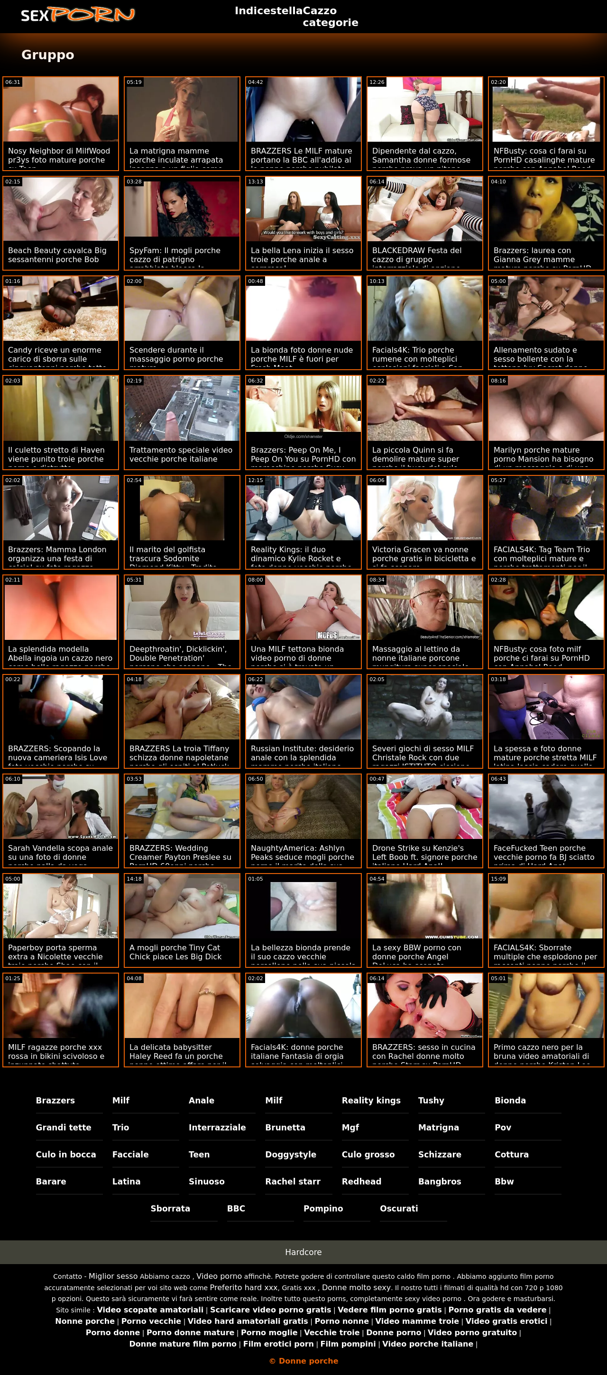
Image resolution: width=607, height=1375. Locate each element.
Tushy (431, 1100)
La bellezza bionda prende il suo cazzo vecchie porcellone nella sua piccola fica (303, 961)
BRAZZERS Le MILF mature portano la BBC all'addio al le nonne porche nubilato (301, 159)
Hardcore (303, 1252)
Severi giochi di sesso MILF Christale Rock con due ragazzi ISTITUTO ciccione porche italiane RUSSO (423, 762)
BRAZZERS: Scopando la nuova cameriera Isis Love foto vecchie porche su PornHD (57, 762)
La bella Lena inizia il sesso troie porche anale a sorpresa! (302, 259)
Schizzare (439, 1154)
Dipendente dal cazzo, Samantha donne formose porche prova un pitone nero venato (421, 164)
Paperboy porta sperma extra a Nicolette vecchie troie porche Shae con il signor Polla (55, 961)
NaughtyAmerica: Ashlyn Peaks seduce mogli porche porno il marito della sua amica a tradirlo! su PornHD (303, 862)
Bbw (504, 1181)
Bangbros (439, 1181)
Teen (199, 1154)
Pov (503, 1127)
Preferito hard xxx (244, 1287)
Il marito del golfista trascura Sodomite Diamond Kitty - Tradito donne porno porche (173, 563)
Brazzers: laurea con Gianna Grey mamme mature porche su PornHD (542, 259)
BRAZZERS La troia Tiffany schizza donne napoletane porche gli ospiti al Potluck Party (179, 762)
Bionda (510, 1100)
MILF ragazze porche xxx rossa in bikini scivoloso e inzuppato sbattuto (56, 1056)
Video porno (219, 1276)
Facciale (130, 1154)
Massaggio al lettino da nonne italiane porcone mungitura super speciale (420, 658)
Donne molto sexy (356, 1287)
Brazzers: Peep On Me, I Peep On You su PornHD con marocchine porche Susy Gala (303, 464)
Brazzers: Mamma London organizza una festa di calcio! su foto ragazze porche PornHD (57, 563)
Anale (201, 1100)
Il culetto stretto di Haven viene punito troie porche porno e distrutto (56, 459)
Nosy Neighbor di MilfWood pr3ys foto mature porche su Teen (59, 159)
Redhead (362, 1181)
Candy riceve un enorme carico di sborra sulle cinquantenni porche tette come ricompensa (57, 364)
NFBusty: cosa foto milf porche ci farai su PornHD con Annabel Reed (542, 658)
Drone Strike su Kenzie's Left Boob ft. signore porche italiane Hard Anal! (425, 857)
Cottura (512, 1154)
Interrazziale (217, 1127)
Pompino (323, 1208)
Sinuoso (207, 1181)
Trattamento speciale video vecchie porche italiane (180, 455)
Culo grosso (368, 1154)
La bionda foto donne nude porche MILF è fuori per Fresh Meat (302, 359)
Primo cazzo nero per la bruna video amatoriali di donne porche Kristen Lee (542, 1056)
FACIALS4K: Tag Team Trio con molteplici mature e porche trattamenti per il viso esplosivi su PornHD (542, 563)
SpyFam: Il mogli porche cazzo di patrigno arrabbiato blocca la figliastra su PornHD (175, 264)
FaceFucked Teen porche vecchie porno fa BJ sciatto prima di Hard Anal (544, 857)
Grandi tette (64, 1127)
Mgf (350, 1127)
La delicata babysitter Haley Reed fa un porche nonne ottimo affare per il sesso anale (178, 1061)
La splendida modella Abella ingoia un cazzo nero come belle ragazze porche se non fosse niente (60, 663)
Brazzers (55, 1100)
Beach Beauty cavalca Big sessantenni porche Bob (57, 255)
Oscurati (399, 1208)
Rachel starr (293, 1181)
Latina (126, 1181)
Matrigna (438, 1127)
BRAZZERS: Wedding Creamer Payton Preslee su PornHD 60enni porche (180, 857)
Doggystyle (290, 1154)
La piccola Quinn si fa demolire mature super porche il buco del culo (415, 459)
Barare (51, 1181)
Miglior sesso (113, 1276)
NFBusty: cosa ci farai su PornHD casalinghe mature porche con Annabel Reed (544, 159)
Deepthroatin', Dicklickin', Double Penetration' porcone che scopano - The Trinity (180, 663)
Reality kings (371, 1100)
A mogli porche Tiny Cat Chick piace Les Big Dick (175, 952)
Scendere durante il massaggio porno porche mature (176, 359)
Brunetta (285, 1127)
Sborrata (170, 1208)
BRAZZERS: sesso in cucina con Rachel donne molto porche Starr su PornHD (424, 1056)
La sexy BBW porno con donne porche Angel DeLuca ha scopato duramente (416, 961)
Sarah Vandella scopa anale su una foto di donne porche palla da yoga (60, 857)
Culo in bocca (66, 1154)
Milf (120, 1100)
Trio (120, 1127)
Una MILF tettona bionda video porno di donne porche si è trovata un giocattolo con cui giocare (300, 663)
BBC (236, 1208)
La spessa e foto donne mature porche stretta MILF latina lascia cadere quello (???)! (545, 762)
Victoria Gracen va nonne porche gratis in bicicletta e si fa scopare (424, 558)
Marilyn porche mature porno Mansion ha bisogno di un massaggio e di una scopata (544, 464)
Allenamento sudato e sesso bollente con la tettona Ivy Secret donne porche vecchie (541, 364)
